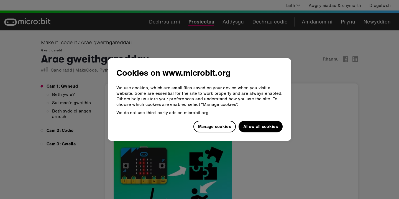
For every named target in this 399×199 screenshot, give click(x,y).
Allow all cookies (260, 126)
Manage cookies (214, 126)
